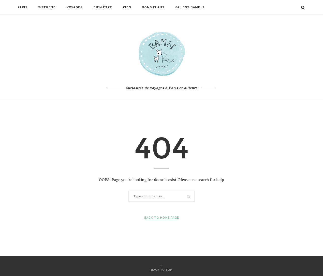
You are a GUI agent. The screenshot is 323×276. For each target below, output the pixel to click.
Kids (127, 7)
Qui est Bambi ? (190, 7)
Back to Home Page (161, 217)
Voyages (75, 7)
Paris (23, 7)
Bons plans (153, 7)
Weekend (47, 7)
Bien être (102, 7)
